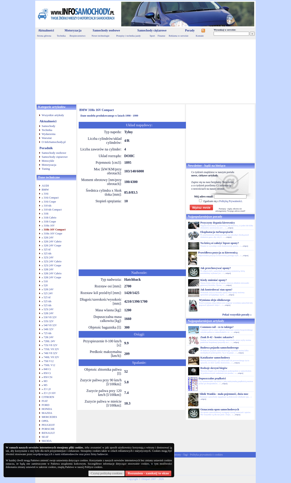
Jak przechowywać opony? (215, 268)
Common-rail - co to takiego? (217, 327)
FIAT (45, 401)
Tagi (185, 454)
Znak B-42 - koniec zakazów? (217, 337)
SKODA (47, 440)
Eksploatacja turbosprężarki (216, 232)
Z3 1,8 (47, 389)
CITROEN (48, 397)
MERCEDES (49, 417)
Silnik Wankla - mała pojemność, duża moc (223, 393)
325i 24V (49, 257)
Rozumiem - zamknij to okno (148, 473)
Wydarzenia (48, 134)
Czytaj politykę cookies (106, 473)
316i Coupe (50, 201)
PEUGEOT (48, 425)
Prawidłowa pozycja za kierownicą (217, 252)
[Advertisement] (145, 71)
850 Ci (47, 373)
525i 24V (49, 309)
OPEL (45, 421)
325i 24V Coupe (52, 265)
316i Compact (51, 197)
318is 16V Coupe (53, 233)
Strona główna (44, 35)
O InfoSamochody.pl (54, 142)
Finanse (161, 35)
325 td (47, 249)
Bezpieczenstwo (77, 35)
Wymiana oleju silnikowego (214, 300)
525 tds (47, 301)
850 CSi (48, 377)
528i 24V (49, 313)
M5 (45, 385)
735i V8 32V (50, 345)
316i (46, 193)
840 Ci (47, 369)
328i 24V (49, 269)
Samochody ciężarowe (152, 30)
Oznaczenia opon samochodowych (219, 409)
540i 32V (49, 329)
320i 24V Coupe (52, 245)
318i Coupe (50, 221)
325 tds (47, 253)
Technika (61, 35)
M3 (45, 381)
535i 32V (49, 321)
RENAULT (48, 432)
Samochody (48, 126)
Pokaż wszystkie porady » (237, 314)
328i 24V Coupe (52, 277)
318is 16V (49, 225)
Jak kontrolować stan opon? (216, 289)
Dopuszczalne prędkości (212, 378)
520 (46, 285)
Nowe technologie (100, 35)
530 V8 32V (50, 317)
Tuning (46, 168)
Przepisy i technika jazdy (128, 35)
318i (46, 213)
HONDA (47, 409)
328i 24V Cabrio (52, 273)
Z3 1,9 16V (50, 393)
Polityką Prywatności (230, 201)
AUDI (45, 185)
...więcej (230, 228)
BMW (45, 189)
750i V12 (49, 361)
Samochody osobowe (106, 30)
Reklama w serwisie (178, 35)
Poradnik (46, 148)
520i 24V (49, 289)
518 (46, 281)
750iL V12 (49, 365)
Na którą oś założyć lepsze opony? (219, 243)
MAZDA (47, 413)
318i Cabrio (50, 217)
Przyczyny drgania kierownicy (217, 222)
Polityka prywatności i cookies (206, 454)
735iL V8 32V (51, 349)
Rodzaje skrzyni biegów (213, 368)
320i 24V (49, 237)
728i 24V (49, 337)
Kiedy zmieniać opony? (213, 280)
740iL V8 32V (51, 357)
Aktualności (46, 30)
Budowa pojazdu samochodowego (219, 347)
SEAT (45, 436)
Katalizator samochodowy (215, 357)
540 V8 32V (50, 325)
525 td (47, 297)
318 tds (47, 205)
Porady (190, 30)
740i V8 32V (50, 353)
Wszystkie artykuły (53, 115)
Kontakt (199, 35)
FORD (45, 405)
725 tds (47, 333)
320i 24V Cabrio (52, 241)
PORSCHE (48, 428)
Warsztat (47, 138)
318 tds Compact (53, 209)
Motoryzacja (72, 30)
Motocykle (48, 160)
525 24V (48, 293)
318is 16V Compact (55, 229)
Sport (152, 35)
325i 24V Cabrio (52, 261)
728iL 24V (49, 341)
